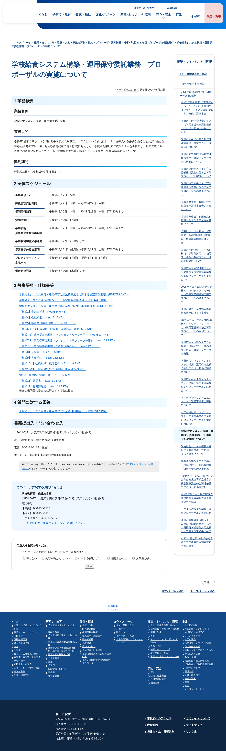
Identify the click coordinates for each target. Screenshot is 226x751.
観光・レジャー (124, 619)
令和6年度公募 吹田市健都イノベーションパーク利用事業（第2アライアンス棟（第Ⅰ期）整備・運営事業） (197, 108)
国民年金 (18, 622)
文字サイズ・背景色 (144, 8)
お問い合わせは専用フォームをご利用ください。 (56, 522)
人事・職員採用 (192, 661)
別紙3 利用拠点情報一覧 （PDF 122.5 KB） (48, 375)
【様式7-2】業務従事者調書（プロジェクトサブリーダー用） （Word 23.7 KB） (69, 340)
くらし (43, 14)
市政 (179, 14)
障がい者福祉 (88, 633)
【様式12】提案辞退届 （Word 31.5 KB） (45, 386)
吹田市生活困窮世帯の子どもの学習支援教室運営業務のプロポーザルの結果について (196, 126)
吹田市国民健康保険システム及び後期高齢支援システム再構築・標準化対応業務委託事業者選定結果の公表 (196, 526)
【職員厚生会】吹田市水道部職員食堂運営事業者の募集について (196, 220)
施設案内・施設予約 (195, 619)
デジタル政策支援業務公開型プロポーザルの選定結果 (196, 511)
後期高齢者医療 (21, 630)
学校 (50, 648)
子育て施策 (53, 645)
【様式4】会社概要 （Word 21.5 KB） (43, 317)
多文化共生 (19, 658)
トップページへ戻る (202, 591)
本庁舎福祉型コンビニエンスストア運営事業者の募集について (196, 401)
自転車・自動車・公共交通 (27, 644)
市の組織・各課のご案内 (197, 615)
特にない (31, 558)
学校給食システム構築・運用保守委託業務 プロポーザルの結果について (196, 450)
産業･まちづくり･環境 (135, 14)
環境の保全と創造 (159, 639)
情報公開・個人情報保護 (197, 647)
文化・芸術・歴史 (125, 612)
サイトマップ (194, 711)
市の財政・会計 (192, 633)
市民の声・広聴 (192, 640)
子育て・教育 (61, 14)
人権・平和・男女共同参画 (27, 654)
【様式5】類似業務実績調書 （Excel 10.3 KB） (49, 323)
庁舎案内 (152, 711)
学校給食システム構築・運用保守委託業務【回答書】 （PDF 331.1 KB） (65, 411)
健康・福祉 (83, 14)
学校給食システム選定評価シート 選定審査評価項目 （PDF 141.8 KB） (65, 300)
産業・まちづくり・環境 (48, 42)
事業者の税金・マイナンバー (164, 643)
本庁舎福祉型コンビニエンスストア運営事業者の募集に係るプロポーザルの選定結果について (196, 418)
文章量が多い (144, 558)
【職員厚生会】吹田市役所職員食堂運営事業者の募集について (196, 206)
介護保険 (86, 630)
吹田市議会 (190, 626)
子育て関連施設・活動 (59, 641)
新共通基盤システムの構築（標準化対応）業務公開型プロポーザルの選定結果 (196, 465)
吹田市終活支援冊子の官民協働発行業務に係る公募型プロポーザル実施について (196, 172)
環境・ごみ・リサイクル (26, 619)
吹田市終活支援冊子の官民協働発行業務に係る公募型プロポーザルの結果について (196, 189)
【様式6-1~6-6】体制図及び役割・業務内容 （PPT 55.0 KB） (57, 329)
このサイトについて (198, 705)
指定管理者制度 (192, 654)
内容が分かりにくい (57, 558)
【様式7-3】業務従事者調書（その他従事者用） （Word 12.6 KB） (61, 346)
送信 (89, 566)
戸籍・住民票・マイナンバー (28, 612)
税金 (16, 615)
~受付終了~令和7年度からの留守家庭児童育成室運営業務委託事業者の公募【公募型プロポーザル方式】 (197, 482)
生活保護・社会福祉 (92, 637)
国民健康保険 (20, 626)
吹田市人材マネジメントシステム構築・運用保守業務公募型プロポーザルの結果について (196, 385)
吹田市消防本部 (158, 666)
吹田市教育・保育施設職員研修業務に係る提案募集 (196, 311)
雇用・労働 (156, 619)
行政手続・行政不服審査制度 (199, 651)
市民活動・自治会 (23, 651)
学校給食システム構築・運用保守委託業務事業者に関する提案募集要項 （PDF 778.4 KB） (75, 294)
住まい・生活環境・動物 (26, 640)
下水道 (17, 637)
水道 (16, 633)
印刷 (206, 582)
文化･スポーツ (105, 14)
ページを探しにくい (90, 558)
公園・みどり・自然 (160, 636)
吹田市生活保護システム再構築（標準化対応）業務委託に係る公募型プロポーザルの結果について (196, 256)
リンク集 (191, 718)
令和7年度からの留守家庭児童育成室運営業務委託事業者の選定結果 (197, 498)
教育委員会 (53, 662)
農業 (152, 622)
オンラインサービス (195, 676)
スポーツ (120, 615)
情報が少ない (119, 558)
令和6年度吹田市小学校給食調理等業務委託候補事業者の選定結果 (197, 542)
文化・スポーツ (123, 608)
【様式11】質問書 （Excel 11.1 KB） (43, 380)
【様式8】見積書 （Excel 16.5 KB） (42, 352)
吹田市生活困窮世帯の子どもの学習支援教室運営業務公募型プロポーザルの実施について (196, 274)
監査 (187, 672)
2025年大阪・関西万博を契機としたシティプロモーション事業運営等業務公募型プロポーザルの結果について (196, 294)
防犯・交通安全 (158, 662)
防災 (152, 659)
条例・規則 (190, 644)
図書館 (51, 652)
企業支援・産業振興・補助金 (164, 615)
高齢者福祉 (87, 626)
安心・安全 (163, 14)
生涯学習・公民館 (57, 655)
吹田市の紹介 (191, 612)
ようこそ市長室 (192, 622)
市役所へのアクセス (159, 705)
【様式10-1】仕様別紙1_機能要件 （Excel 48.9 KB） (52, 363)
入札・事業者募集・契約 (79, 42)
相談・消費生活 (21, 661)
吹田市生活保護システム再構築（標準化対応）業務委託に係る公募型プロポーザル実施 (196, 348)
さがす (195, 16)
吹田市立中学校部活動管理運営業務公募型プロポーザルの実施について (196, 158)
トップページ (23, 42)
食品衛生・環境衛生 (92, 622)
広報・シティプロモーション (199, 637)
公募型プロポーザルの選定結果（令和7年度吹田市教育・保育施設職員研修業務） (196, 237)
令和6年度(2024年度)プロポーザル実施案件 (149, 42)
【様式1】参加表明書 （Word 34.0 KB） (45, 311)
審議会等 (189, 658)
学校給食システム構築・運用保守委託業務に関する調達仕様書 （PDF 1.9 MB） (69, 306)
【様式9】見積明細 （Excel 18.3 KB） (43, 357)
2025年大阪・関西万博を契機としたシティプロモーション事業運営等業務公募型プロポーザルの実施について (196, 328)
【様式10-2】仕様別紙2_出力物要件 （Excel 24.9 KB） (54, 369)
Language (172, 8)
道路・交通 (156, 632)
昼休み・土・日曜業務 (160, 718)
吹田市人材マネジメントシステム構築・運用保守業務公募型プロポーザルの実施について (196, 366)
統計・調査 (190, 665)
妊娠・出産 (53, 618)
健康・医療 (87, 612)
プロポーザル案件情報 (108, 42)
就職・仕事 (19, 647)
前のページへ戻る (173, 591)
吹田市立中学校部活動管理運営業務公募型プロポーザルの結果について (196, 143)
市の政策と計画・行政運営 (198, 630)
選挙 (187, 669)
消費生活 (154, 669)
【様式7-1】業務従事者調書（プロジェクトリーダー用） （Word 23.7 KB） (66, 334)
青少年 (51, 659)
